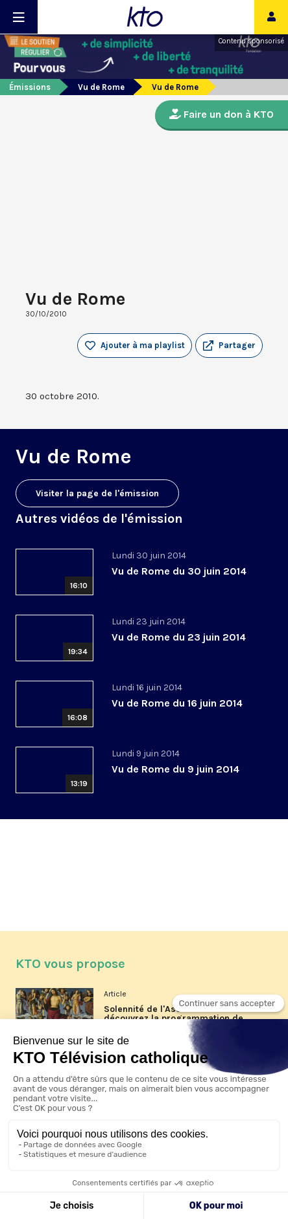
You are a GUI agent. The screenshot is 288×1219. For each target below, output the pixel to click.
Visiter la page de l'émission (97, 493)
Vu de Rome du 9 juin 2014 (175, 769)
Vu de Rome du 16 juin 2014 (177, 703)
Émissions (30, 87)
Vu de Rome (101, 87)
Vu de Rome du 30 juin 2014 (179, 571)
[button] (229, 345)
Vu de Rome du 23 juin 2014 (179, 637)
